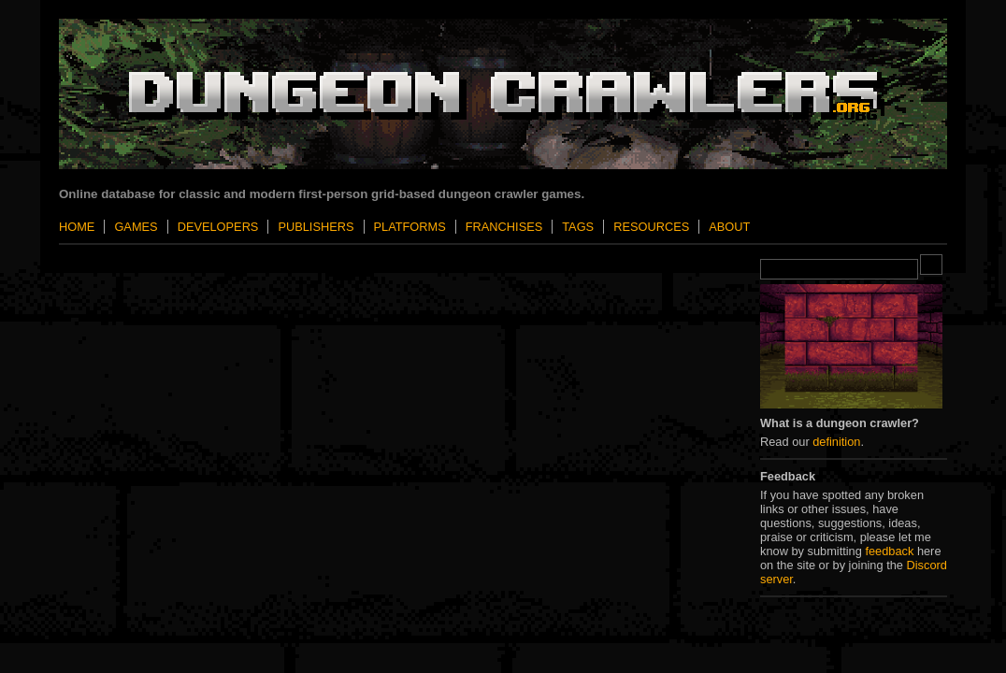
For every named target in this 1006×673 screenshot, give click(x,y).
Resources (651, 227)
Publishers (315, 227)
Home (76, 227)
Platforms (410, 227)
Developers (218, 227)
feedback (889, 551)
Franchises (504, 227)
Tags (578, 227)
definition (836, 442)
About (729, 227)
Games (135, 227)
